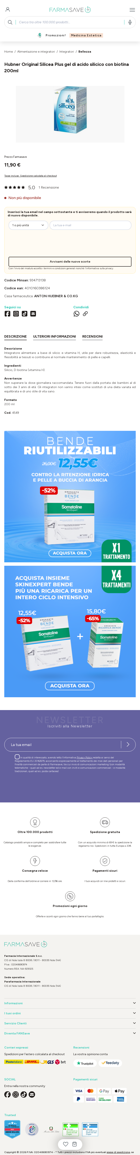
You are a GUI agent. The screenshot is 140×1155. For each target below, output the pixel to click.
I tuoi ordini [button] (70, 1013)
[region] (70, 114)
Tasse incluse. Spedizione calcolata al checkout (30, 175)
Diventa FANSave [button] (70, 1033)
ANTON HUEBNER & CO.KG (56, 296)
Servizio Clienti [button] (70, 1023)
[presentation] (43, 244)
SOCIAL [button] (10, 1079)
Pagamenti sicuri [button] (85, 1079)
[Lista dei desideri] (65, 1144)
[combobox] (70, 22)
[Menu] (132, 10)
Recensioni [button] (81, 1047)
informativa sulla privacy (99, 268)
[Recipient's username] (62, 744)
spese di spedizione (118, 1152)
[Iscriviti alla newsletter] (128, 744)
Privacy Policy (85, 757)
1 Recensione (48, 187)
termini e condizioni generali (59, 268)
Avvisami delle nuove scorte (70, 261)
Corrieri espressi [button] (16, 1047)
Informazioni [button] (70, 1003)
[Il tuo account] (7, 9)
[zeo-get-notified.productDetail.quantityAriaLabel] (28, 225)
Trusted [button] (10, 1115)
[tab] (15, 337)
